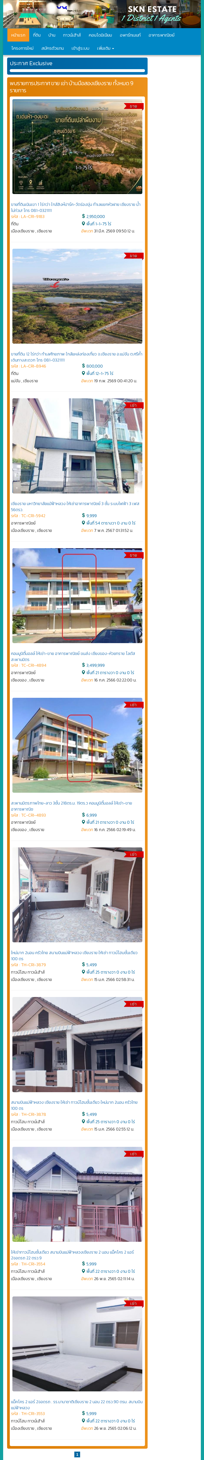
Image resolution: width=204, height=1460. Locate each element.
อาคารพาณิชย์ (161, 35)
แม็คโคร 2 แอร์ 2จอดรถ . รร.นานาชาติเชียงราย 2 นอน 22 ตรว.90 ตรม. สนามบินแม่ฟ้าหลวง (77, 1404)
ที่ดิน (37, 35)
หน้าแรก (18, 35)
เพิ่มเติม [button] (105, 48)
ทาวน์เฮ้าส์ (72, 35)
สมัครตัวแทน (52, 48)
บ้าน (51, 35)
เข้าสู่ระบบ (80, 48)
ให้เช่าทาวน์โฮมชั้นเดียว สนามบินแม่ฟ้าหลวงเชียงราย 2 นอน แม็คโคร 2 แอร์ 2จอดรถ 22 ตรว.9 (72, 1255)
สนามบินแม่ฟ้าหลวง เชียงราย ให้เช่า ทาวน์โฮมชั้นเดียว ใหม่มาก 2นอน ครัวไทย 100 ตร (74, 1105)
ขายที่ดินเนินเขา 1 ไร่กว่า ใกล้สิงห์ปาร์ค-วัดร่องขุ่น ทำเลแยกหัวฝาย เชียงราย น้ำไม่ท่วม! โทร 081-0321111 (75, 207)
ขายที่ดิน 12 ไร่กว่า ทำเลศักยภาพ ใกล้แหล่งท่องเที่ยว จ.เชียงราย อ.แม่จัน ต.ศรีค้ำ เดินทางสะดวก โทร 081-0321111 (76, 357)
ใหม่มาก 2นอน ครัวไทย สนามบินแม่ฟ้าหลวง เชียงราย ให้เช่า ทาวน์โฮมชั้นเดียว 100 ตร (74, 955)
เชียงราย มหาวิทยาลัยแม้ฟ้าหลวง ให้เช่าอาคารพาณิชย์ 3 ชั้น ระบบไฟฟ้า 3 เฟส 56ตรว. (75, 506)
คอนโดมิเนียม (100, 35)
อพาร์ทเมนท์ (130, 35)
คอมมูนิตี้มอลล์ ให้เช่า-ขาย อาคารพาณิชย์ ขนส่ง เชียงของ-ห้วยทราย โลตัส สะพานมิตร (73, 656)
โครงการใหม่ (22, 48)
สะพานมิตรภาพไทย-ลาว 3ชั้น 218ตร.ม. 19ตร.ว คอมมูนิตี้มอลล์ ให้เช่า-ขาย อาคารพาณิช (71, 806)
